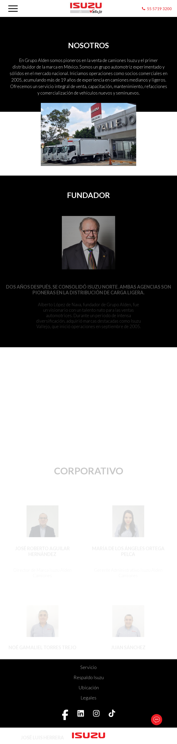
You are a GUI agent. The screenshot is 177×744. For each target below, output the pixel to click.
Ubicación (88, 687)
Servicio (88, 667)
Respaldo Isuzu (89, 677)
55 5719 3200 (159, 8)
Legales (88, 697)
